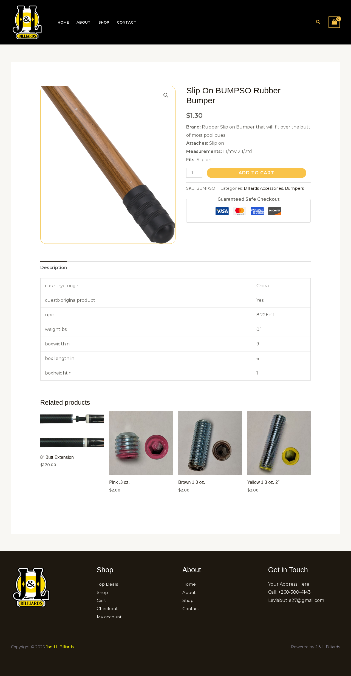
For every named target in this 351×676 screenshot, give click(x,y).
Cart (101, 600)
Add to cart (256, 172)
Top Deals (107, 584)
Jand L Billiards (60, 646)
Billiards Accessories (263, 188)
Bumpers (294, 188)
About (83, 22)
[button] (318, 22)
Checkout (108, 608)
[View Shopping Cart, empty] (334, 22)
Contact (124, 22)
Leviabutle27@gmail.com (296, 600)
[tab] (53, 267)
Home (63, 22)
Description (53, 267)
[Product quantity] (194, 173)
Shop (102, 22)
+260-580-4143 (294, 592)
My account (110, 616)
